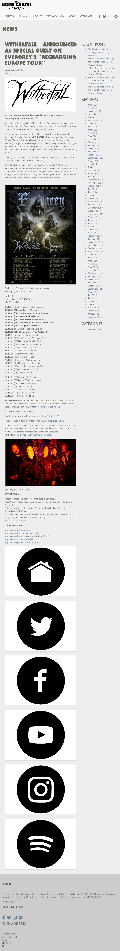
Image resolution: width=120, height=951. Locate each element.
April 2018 (93, 267)
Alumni (23, 16)
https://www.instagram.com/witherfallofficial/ (27, 536)
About (37, 16)
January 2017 (94, 314)
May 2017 (92, 301)
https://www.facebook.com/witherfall (22, 533)
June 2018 (93, 261)
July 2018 (92, 257)
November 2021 (95, 151)
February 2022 (95, 142)
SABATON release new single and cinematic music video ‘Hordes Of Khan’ (101, 61)
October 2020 (94, 186)
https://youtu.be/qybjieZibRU (50, 421)
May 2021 (92, 164)
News (71, 16)
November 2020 (95, 183)
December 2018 (95, 242)
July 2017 (92, 295)
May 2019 (92, 226)
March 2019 (93, 232)
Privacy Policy (8, 901)
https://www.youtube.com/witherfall (22, 542)
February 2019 (95, 236)
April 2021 (93, 167)
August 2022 (94, 123)
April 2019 (93, 229)
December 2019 (95, 207)
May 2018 (92, 264)
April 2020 (93, 198)
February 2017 (95, 310)
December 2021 (95, 148)
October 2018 (94, 248)
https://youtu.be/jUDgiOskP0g (46, 416)
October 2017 (94, 285)
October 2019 (94, 211)
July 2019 (92, 220)
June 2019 (93, 223)
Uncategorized (94, 329)
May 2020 (92, 195)
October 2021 (94, 154)
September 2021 (95, 158)
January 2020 (94, 204)
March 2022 (93, 139)
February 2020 (95, 201)
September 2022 (95, 120)
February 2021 (95, 173)
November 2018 (95, 245)
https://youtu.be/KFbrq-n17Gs (45, 406)
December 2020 (95, 179)
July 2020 (92, 189)
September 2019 (95, 214)
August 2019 (94, 217)
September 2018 (95, 251)
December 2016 (95, 317)
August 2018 (94, 254)
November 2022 (95, 114)
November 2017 (95, 282)
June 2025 (93, 105)
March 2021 (93, 170)
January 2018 (94, 276)
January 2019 (94, 239)
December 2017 (95, 279)
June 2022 (93, 130)
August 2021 (94, 161)
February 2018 (95, 273)
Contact (86, 16)
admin (10, 73)
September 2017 (95, 289)
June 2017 (93, 298)
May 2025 (92, 108)
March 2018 (93, 270)
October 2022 (94, 117)
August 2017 (94, 292)
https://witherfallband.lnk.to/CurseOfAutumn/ (31, 435)
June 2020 (93, 192)
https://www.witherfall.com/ (18, 530)
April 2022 (93, 136)
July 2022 (92, 126)
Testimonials (55, 16)
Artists (9, 16)
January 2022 (94, 145)
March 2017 (93, 307)
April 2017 (93, 304)
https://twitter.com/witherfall (19, 539)
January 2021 (94, 176)
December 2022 (95, 111)
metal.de (38, 288)
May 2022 (92, 133)
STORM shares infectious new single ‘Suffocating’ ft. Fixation (100, 52)
